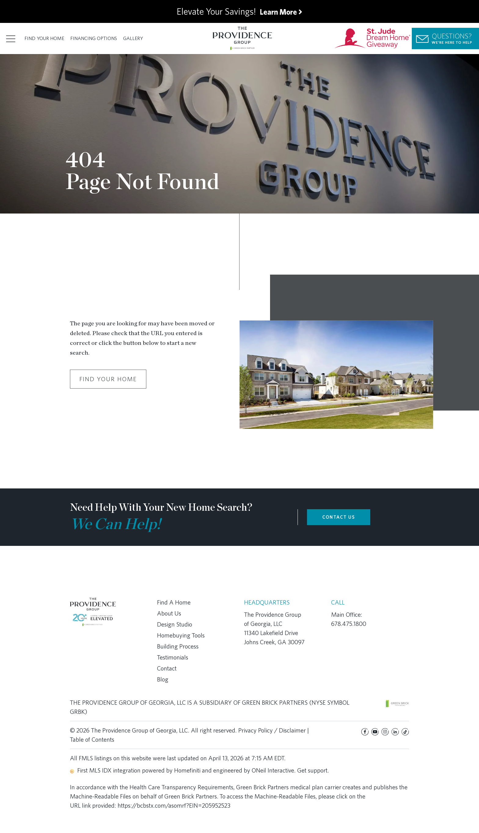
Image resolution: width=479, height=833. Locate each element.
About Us (169, 613)
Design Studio (174, 624)
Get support (312, 770)
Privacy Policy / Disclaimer (272, 730)
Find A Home (174, 602)
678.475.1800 (348, 623)
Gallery (133, 38)
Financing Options (93, 38)
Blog (162, 679)
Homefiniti (187, 770)
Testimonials (172, 657)
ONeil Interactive (273, 770)
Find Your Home (44, 38)
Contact (167, 668)
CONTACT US (338, 517)
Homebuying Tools (181, 635)
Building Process (178, 646)
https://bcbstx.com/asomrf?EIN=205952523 (174, 805)
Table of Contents (92, 739)
